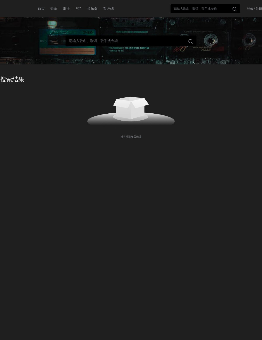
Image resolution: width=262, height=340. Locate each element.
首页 (41, 8)
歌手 (66, 8)
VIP (78, 8)
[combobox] (205, 8)
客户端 (108, 8)
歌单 (53, 8)
